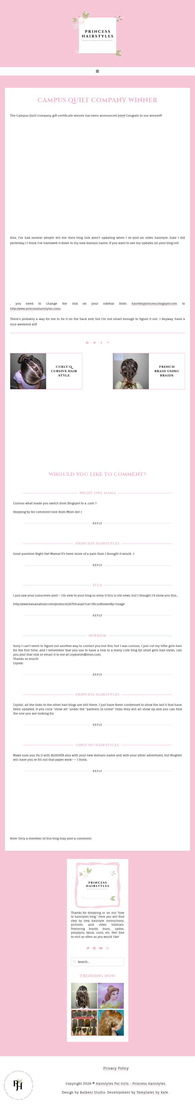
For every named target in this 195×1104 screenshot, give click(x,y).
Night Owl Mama (98, 493)
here (121, 115)
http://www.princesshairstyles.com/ (35, 308)
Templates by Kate (152, 1092)
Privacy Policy (116, 1068)
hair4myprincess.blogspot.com (154, 303)
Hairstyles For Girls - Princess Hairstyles (130, 1084)
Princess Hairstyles (97, 543)
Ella (97, 585)
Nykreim (98, 635)
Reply (97, 523)
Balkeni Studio (92, 1092)
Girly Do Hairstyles (97, 745)
